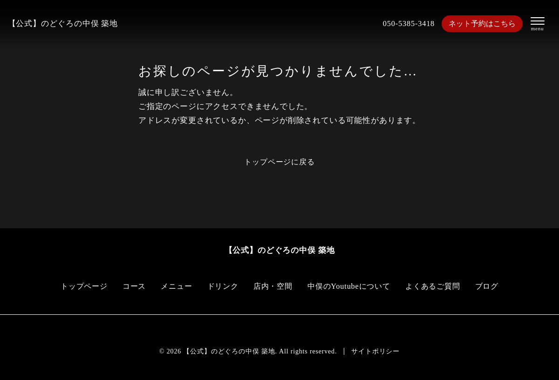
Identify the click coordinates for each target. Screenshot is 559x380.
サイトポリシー (375, 351)
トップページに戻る (279, 161)
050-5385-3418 (405, 23)
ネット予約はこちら (481, 23)
